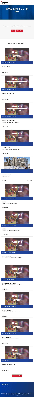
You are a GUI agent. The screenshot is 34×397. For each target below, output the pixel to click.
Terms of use (19, 394)
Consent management (24, 394)
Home (13, 30)
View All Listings (17, 375)
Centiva (18, 395)
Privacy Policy (14, 394)
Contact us (19, 30)
